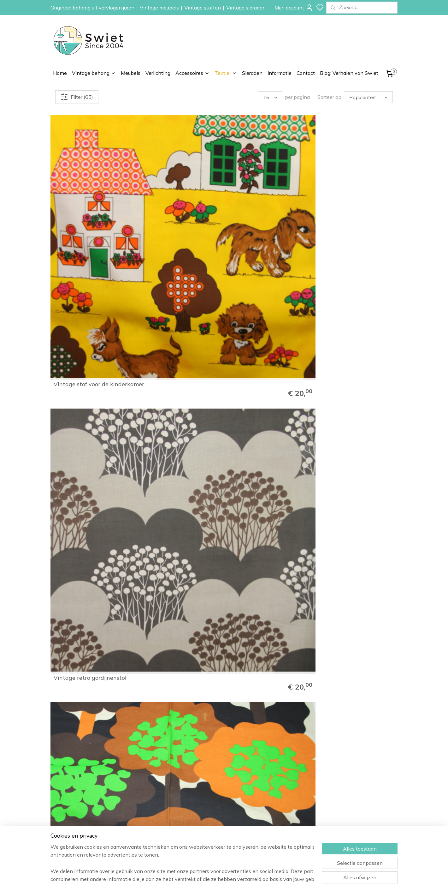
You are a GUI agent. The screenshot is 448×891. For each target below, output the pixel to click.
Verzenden (342, 795)
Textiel (226, 73)
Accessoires (192, 73)
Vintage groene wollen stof (355, 311)
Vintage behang (94, 73)
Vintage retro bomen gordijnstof (258, 198)
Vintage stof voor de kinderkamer (81, 198)
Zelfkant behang (279, 809)
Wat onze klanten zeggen (358, 788)
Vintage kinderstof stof (350, 201)
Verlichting (157, 73)
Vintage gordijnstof (79, 422)
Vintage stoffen (202, 7)
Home (60, 73)
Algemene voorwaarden (356, 816)
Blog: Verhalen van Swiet (349, 73)
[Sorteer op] (368, 97)
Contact (306, 73)
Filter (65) (77, 97)
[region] (182, 863)
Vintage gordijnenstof (348, 532)
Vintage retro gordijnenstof (178, 201)
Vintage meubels (159, 7)
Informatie (280, 73)
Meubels (130, 73)
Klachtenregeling (348, 809)
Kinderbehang (276, 802)
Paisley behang (277, 795)
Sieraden (252, 73)
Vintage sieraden (246, 7)
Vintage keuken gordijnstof (266, 311)
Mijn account (293, 7)
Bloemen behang (279, 788)
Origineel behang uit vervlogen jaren (92, 7)
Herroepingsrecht (349, 802)
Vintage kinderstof (79, 311)
